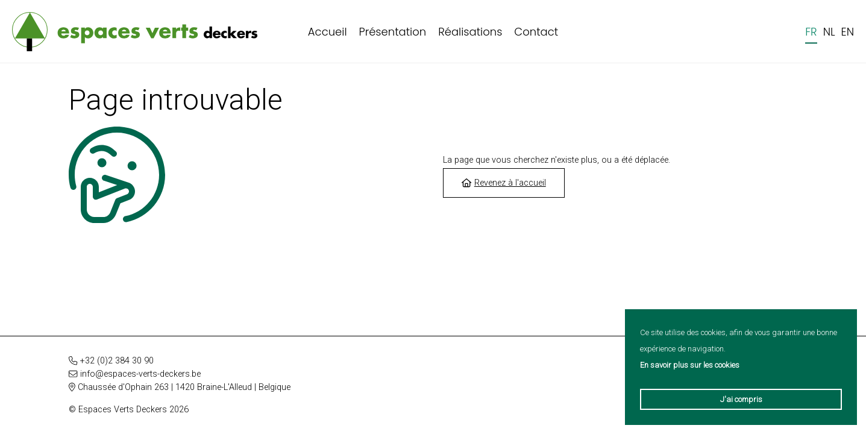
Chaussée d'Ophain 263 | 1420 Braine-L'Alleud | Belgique (184, 387)
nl (829, 31)
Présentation (393, 31)
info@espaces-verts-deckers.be (140, 374)
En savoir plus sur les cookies (689, 365)
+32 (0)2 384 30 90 (117, 361)
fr (811, 31)
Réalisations (470, 31)
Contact (536, 31)
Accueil (327, 31)
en (847, 31)
